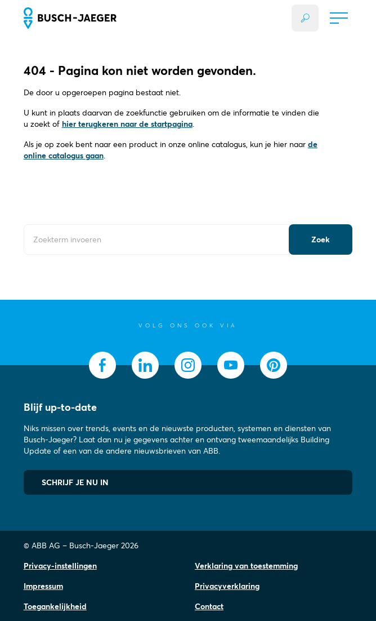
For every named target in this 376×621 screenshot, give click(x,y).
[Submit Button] (320, 239)
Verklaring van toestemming (246, 566)
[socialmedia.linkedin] (145, 365)
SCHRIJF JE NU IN (75, 482)
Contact (209, 606)
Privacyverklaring (227, 586)
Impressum (43, 586)
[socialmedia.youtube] (230, 365)
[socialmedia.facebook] (102, 365)
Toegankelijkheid (55, 606)
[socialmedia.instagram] (188, 365)
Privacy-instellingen (60, 566)
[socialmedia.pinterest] (273, 365)
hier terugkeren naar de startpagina (127, 124)
